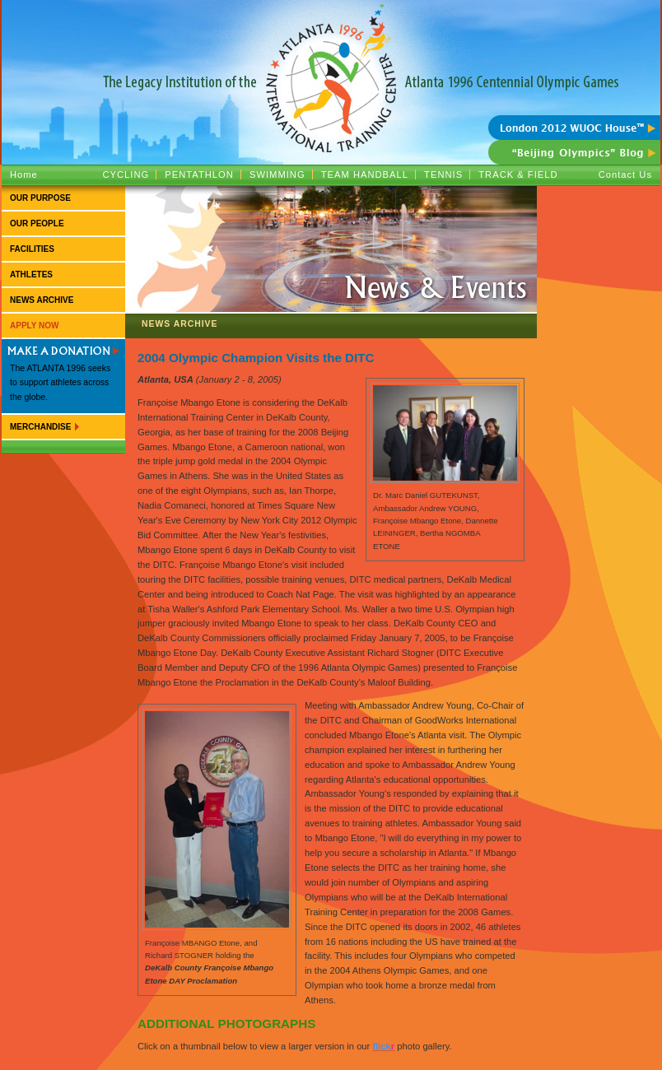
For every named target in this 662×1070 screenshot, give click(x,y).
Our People (37, 223)
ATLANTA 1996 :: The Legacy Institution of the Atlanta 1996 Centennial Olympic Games (331, 57)
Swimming (277, 174)
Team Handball (364, 174)
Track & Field (517, 174)
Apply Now (34, 325)
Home (24, 174)
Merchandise (40, 426)
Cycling (125, 174)
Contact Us (625, 174)
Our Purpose (40, 197)
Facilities (32, 249)
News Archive (41, 300)
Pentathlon (199, 174)
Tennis (443, 174)
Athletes (31, 274)
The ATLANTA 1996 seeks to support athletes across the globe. (60, 382)
